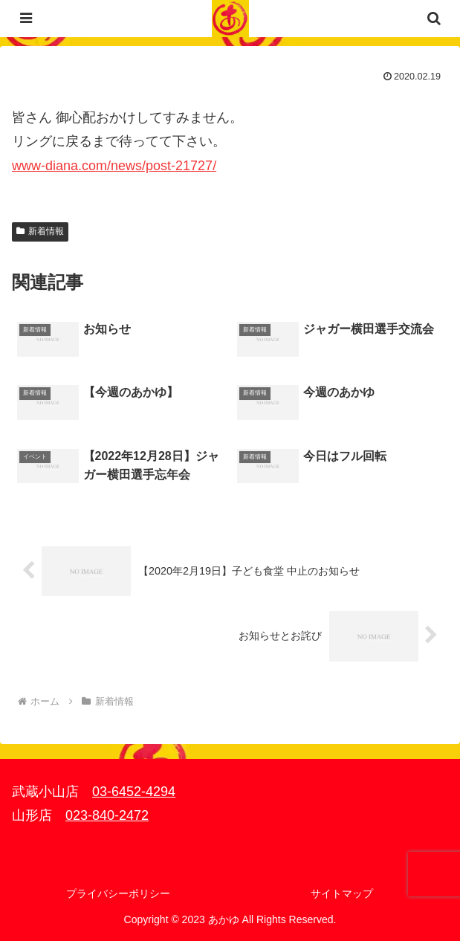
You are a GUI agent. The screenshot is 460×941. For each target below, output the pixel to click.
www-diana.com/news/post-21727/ (114, 165)
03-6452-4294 (133, 791)
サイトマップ (342, 893)
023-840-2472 (107, 815)
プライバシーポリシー (118, 893)
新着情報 (40, 231)
